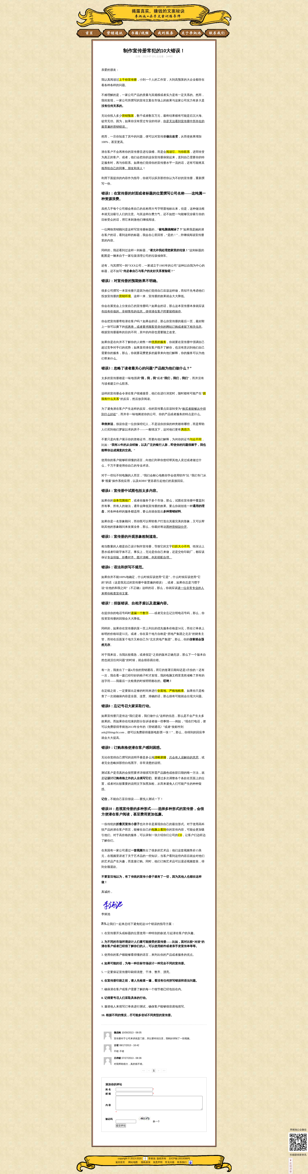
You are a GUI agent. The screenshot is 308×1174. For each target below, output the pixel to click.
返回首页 (120, 1162)
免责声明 (157, 1162)
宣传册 (129, 290)
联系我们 (182, 1162)
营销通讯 (154, 726)
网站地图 (133, 1162)
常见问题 (169, 1162)
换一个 (156, 1121)
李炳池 (105, 914)
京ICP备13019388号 (179, 1158)
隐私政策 (145, 1162)
